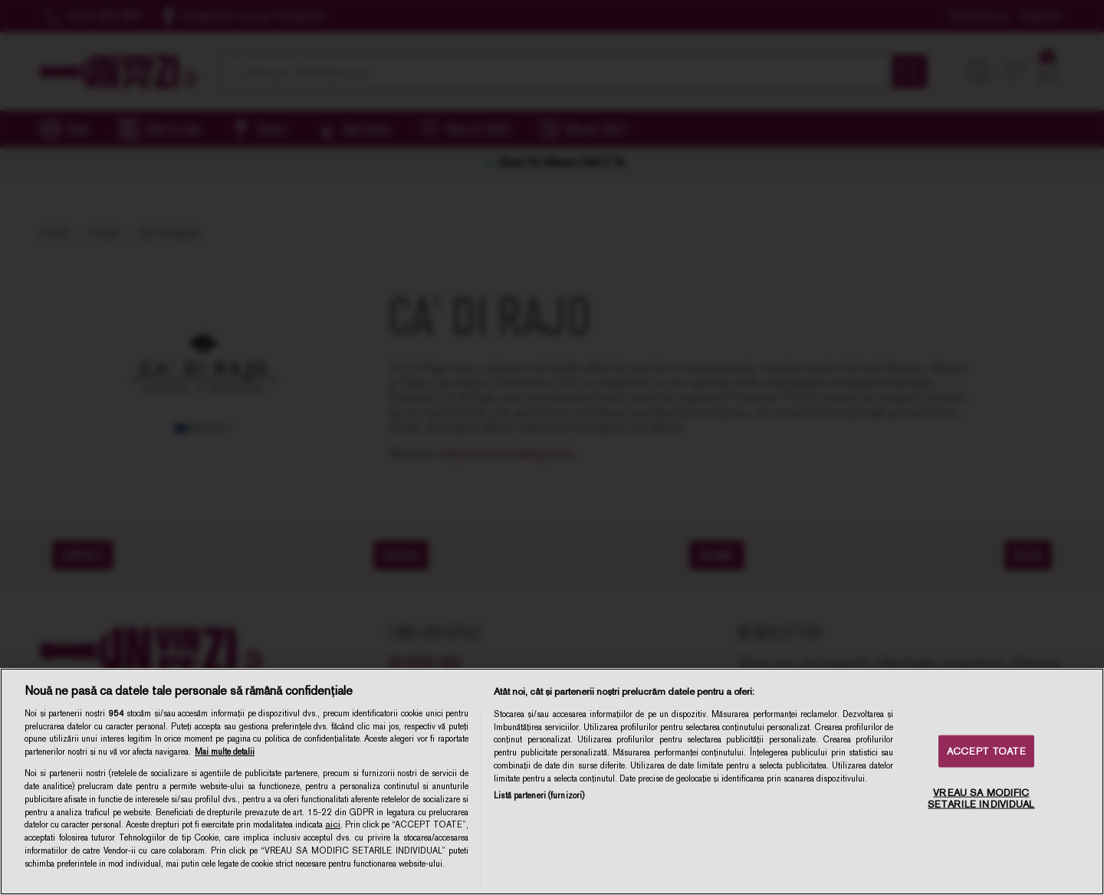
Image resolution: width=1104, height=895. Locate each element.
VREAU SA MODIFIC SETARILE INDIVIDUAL (981, 798)
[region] (552, 781)
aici (332, 824)
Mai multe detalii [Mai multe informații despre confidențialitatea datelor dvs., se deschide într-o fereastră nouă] (225, 751)
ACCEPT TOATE (986, 751)
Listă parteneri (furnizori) (539, 795)
